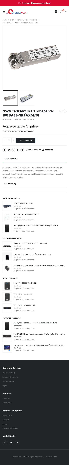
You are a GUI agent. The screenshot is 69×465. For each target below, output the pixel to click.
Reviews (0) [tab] (11, 184)
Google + (18, 150)
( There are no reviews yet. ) (23, 119)
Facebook (4, 150)
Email (22, 150)
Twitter (9, 150)
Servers (5, 424)
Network (5, 419)
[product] (7, 206)
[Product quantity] (9, 140)
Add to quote (26, 140)
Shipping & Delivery (10, 377)
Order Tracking (8, 373)
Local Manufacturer (10, 428)
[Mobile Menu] (4, 12)
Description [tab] (11, 159)
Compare (49, 150)
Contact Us (6, 402)
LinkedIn (13, 150)
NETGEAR (15, 132)
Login (4, 386)
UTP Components (26, 132)
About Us (6, 398)
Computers (7, 415)
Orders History (8, 381)
